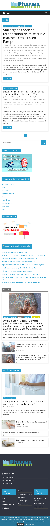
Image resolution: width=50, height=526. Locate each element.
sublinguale (20, 61)
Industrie (20, 26)
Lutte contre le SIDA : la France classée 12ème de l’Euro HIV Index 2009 (23, 93)
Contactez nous (7, 483)
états (44, 99)
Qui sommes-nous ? (8, 474)
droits (22, 99)
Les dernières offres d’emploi (17, 246)
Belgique (30, 47)
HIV (36, 102)
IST (39, 102)
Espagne (32, 50)
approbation (18, 47)
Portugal (5, 58)
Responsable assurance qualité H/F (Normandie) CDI (19, 258)
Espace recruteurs (40, 504)
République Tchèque (15, 58)
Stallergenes (12, 61)
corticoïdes (26, 50)
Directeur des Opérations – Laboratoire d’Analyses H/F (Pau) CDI (23, 255)
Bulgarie (36, 47)
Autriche (25, 47)
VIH (16, 88)
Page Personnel (7, 203)
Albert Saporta (24, 45)
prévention (24, 105)
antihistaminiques (8, 47)
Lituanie (40, 53)
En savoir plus (30, 524)
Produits (28, 26)
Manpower (5, 197)
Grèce (15, 53)
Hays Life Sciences (8, 194)
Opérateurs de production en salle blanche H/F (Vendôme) (21, 283)
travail (5, 107)
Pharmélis (5, 190)
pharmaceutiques (31, 55)
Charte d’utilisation (8, 480)
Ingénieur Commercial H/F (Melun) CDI (14, 252)
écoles (27, 99)
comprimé (19, 50)
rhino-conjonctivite (27, 58)
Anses (4, 209)
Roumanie (36, 58)
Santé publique (8, 88)
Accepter (20, 524)
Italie (30, 53)
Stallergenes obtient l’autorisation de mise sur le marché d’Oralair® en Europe (24, 36)
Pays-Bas (23, 55)
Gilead (28, 102)
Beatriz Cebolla (30, 97)
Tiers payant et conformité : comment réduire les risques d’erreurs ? (23, 403)
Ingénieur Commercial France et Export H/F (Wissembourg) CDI (23, 265)
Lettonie (34, 53)
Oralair (17, 55)
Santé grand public (9, 398)
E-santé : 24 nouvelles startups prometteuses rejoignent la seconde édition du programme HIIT (31, 346)
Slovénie (5, 61)
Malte (13, 55)
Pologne (39, 55)
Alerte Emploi (38, 507)
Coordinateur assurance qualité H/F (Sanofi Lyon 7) (19, 268)
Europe (19, 102)
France (11, 53)
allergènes (39, 45)
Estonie (38, 50)
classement (6, 99)
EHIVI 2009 (33, 99)
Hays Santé (5, 206)
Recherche (36, 317)
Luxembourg (6, 55)
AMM (44, 45)
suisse (40, 105)
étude (4, 102)
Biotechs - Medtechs (10, 26)
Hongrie (20, 53)
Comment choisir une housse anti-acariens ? (30, 440)
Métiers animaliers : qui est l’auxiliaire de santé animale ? (21, 433)
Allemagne (32, 45)
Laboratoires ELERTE (9, 184)
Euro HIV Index (11, 102)
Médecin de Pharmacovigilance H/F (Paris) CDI (17, 271)
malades (13, 105)
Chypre (42, 47)
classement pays (15, 99)
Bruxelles (38, 97)
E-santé (20, 317)
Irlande (26, 53)
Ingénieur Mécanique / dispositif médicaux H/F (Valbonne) (21, 274)
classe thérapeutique (9, 50)
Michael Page (6, 200)
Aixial (3, 187)
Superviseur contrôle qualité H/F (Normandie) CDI (18, 262)
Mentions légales (7, 477)
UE (8, 107)
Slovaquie (43, 58)
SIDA (36, 105)
